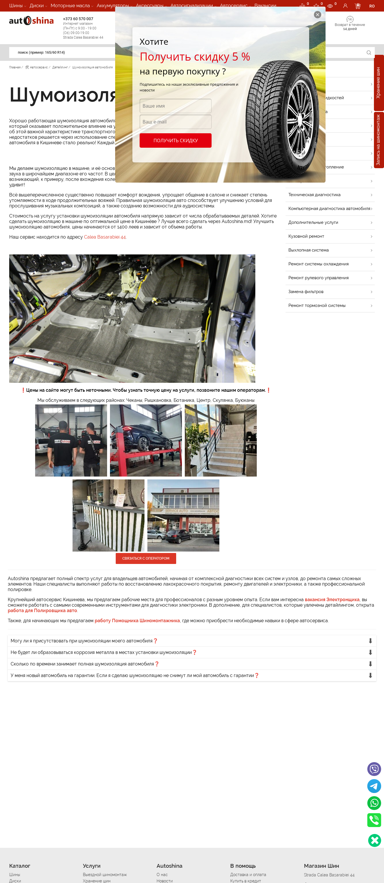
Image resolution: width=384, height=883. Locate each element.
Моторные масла (70, 5)
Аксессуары (150, 5)
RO (372, 6)
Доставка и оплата (248, 874)
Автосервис (234, 5)
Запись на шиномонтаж (378, 140)
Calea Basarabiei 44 (105, 237)
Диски (37, 5)
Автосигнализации (191, 5)
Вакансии (265, 5)
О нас (162, 874)
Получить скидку (175, 140)
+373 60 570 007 (88, 28)
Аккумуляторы (113, 5)
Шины (16, 5)
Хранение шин (378, 83)
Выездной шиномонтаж (105, 874)
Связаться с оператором (146, 558)
